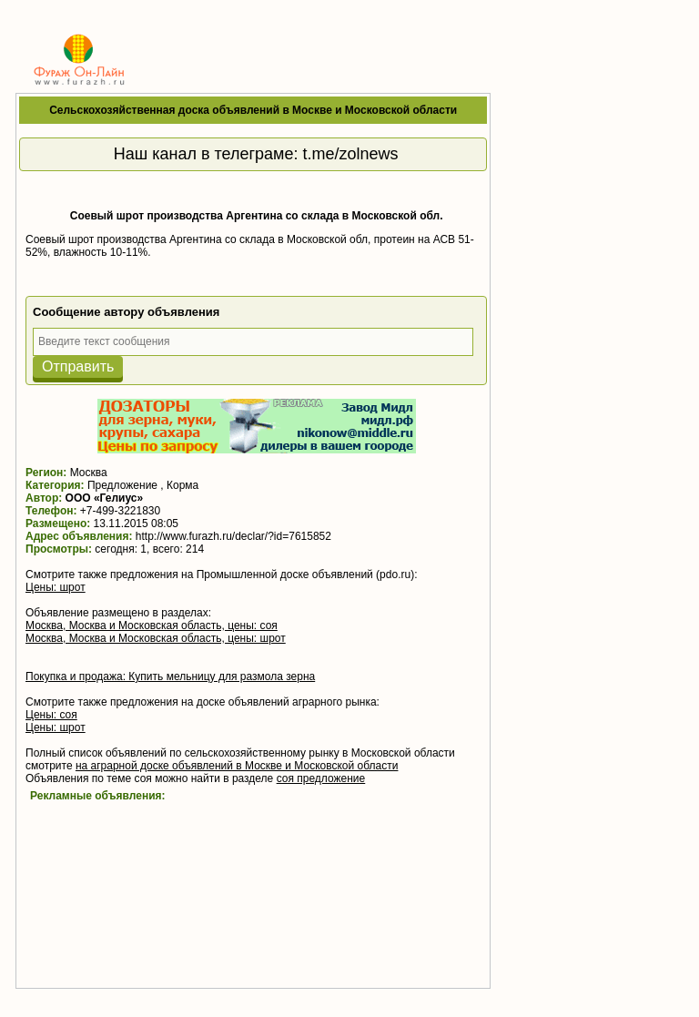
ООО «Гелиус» (105, 498)
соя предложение (321, 778)
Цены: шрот (55, 587)
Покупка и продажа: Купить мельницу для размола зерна (170, 676)
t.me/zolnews (351, 154)
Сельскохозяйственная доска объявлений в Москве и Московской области (253, 110)
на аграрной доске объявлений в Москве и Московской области (237, 765)
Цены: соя (51, 714)
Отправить (78, 366)
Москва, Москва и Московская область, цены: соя (151, 625)
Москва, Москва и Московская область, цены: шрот (155, 638)
